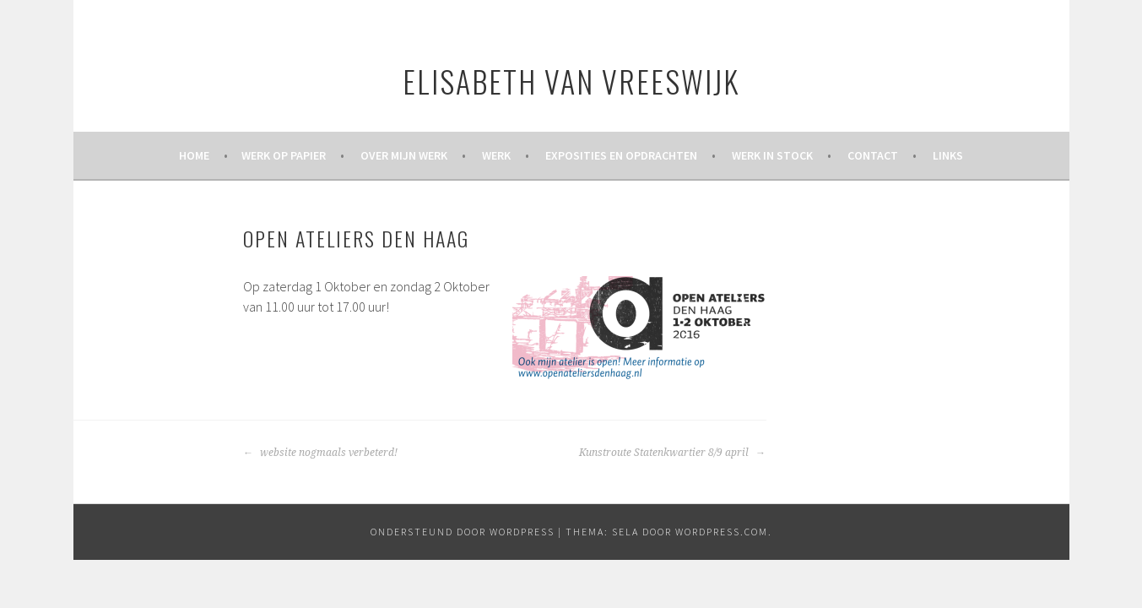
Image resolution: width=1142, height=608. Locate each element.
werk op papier (283, 155)
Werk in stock (772, 155)
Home (194, 155)
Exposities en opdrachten (621, 155)
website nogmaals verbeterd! (320, 453)
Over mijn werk (403, 155)
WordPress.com (721, 531)
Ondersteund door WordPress (463, 531)
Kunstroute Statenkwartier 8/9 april (672, 453)
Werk (496, 155)
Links (948, 155)
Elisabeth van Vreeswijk (571, 80)
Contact (872, 155)
